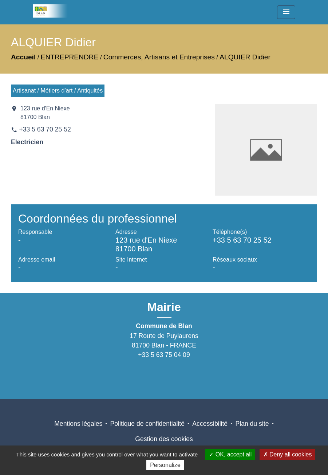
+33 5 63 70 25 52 (45, 129)
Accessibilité (210, 423)
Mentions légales (78, 423)
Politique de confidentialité (147, 423)
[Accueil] (52, 11)
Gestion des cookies (164, 439)
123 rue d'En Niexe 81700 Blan (45, 112)
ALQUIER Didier (245, 57)
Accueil (23, 57)
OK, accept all (230, 454)
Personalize (165, 465)
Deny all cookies (287, 454)
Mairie (164, 307)
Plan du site (252, 423)
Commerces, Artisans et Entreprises (159, 57)
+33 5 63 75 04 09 (164, 354)
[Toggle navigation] (286, 12)
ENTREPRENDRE (70, 57)
